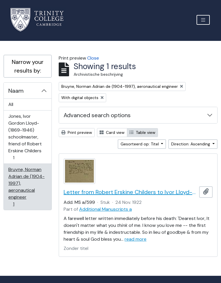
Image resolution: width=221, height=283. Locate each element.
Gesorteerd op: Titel (140, 144)
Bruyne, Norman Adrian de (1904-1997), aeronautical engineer (26, 187)
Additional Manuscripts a (105, 209)
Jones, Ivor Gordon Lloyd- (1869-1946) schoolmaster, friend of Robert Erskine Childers (25, 137)
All (10, 104)
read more (135, 239)
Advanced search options (97, 115)
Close (93, 58)
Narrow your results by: (27, 66)
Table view (142, 132)
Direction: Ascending (191, 144)
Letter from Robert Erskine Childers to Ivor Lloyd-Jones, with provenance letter (130, 192)
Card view (112, 132)
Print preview (76, 132)
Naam (16, 90)
